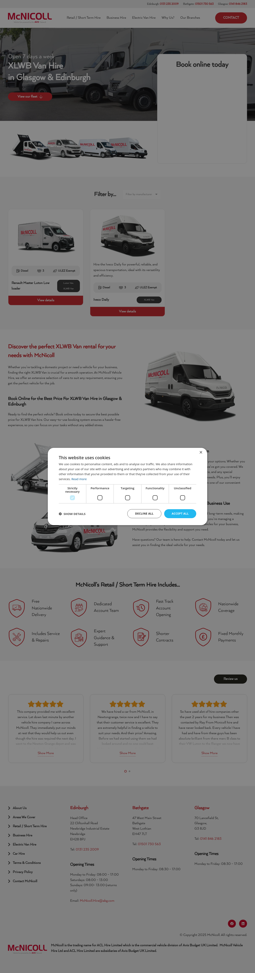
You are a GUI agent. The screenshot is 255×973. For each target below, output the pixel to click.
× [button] (200, 452)
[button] (72, 514)
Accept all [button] (180, 513)
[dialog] (127, 486)
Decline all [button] (144, 513)
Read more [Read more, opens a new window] (79, 479)
